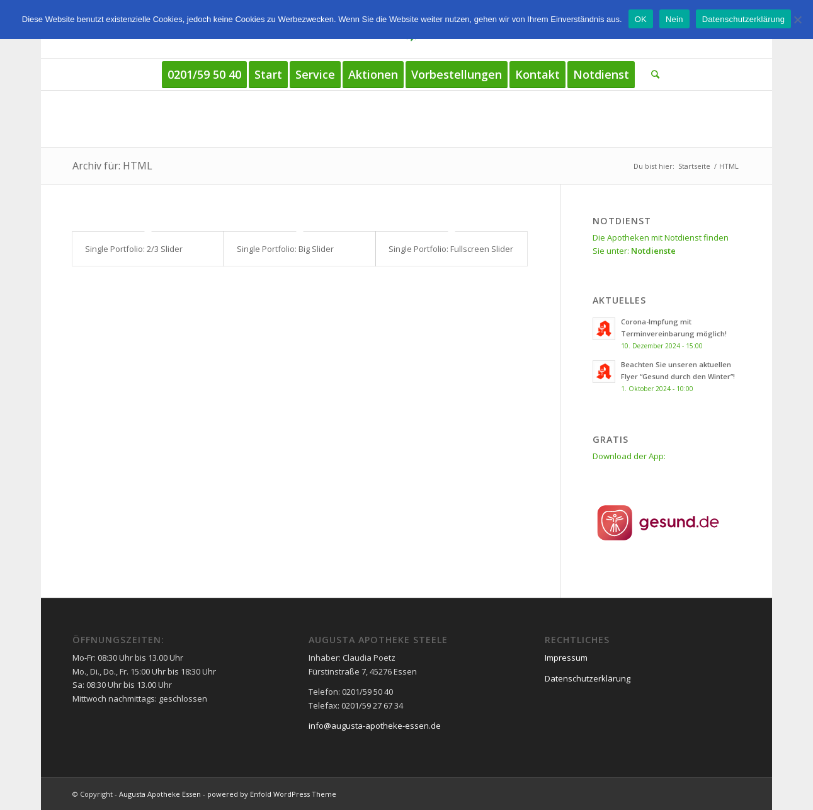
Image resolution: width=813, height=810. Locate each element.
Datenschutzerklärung (587, 678)
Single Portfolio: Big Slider (285, 248)
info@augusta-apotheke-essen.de (375, 725)
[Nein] (797, 19)
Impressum (566, 657)
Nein (674, 19)
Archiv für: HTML (112, 166)
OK (641, 19)
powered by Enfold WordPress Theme (271, 794)
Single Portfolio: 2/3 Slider (134, 248)
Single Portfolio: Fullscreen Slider (451, 248)
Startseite (694, 166)
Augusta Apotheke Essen (160, 794)
